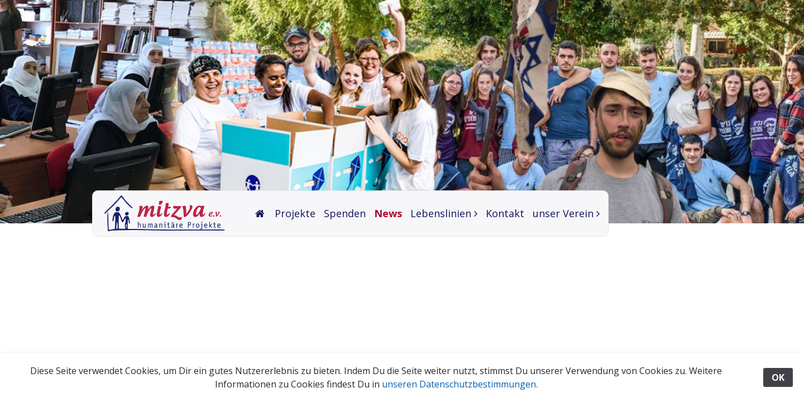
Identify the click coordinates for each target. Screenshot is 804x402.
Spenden (345, 213)
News (388, 213)
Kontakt (505, 213)
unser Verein (563, 213)
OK (778, 377)
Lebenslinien (440, 213)
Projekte (295, 213)
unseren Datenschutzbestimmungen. (460, 384)
